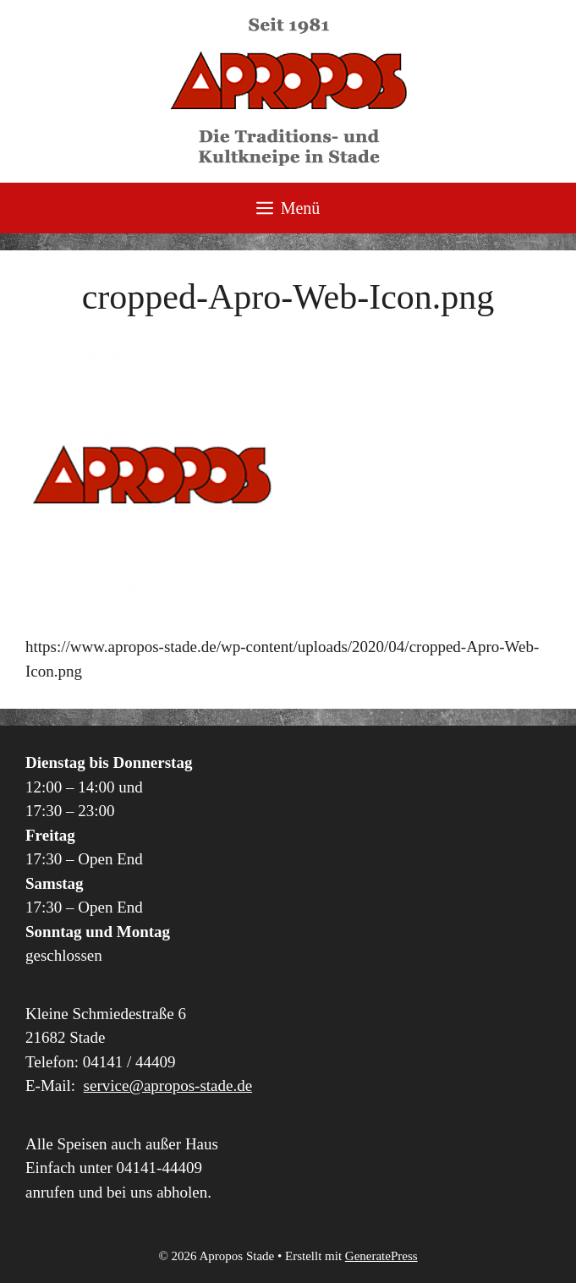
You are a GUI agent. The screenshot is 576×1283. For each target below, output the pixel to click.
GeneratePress (381, 1256)
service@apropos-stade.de (168, 1085)
